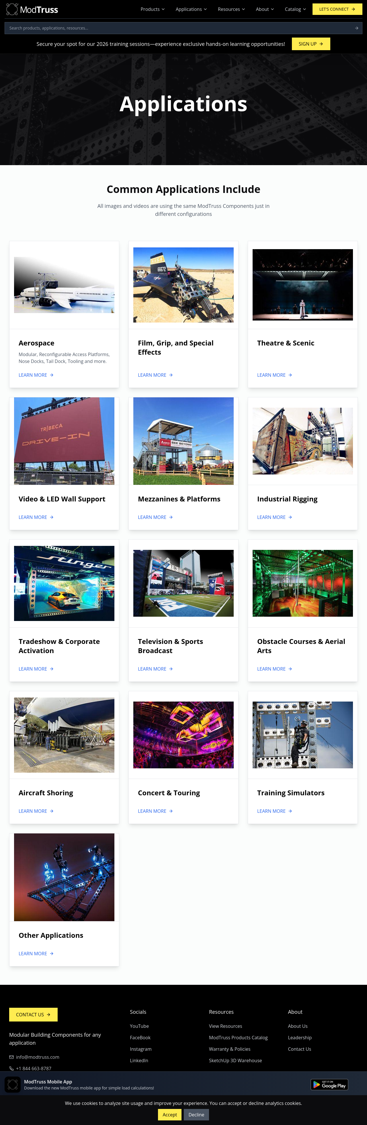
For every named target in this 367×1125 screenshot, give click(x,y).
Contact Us (299, 1049)
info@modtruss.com (34, 1057)
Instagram (140, 1049)
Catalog (296, 9)
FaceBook (140, 1037)
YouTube (139, 1026)
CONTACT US (33, 1014)
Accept (170, 1115)
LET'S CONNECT (337, 9)
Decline (196, 1115)
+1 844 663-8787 (30, 1068)
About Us (298, 1026)
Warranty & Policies (230, 1049)
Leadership (300, 1037)
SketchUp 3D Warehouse (235, 1060)
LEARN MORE (36, 375)
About (265, 9)
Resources (232, 9)
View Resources (225, 1026)
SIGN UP (311, 44)
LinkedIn (139, 1060)
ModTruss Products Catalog (238, 1037)
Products (152, 9)
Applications (192, 9)
